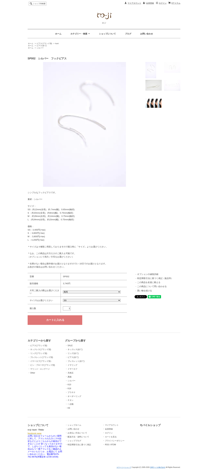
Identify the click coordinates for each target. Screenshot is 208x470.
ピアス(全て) (42, 46)
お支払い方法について (77, 433)
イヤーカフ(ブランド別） (41, 361)
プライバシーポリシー (114, 441)
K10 (69, 384)
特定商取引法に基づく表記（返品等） (155, 278)
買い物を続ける (144, 290)
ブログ (128, 34)
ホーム (58, 34)
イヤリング (72, 365)
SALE (70, 345)
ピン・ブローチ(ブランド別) (42, 365)
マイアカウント (134, 3)
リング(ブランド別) (38, 353)
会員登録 (150, 3)
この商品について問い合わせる (152, 286)
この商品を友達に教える (148, 282)
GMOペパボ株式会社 (157, 467)
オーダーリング (74, 396)
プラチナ (71, 392)
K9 (69, 408)
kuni (56, 43)
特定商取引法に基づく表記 (79, 444)
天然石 (70, 373)
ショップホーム (74, 425)
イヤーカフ (72, 369)
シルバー (40, 48)
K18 (69, 388)
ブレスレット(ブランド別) (41, 357)
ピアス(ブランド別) (44, 43)
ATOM (113, 444)
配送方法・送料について (78, 437)
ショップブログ (74, 441)
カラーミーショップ (124, 467)
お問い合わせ (146, 34)
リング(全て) (73, 353)
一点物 (70, 404)
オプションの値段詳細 (147, 274)
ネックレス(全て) (75, 349)
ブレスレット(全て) (76, 361)
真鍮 (70, 377)
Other (32, 373)
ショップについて (107, 34)
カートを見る (111, 437)
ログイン (163, 3)
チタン (70, 400)
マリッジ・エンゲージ (40, 369)
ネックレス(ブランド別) (40, 349)
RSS (107, 444)
